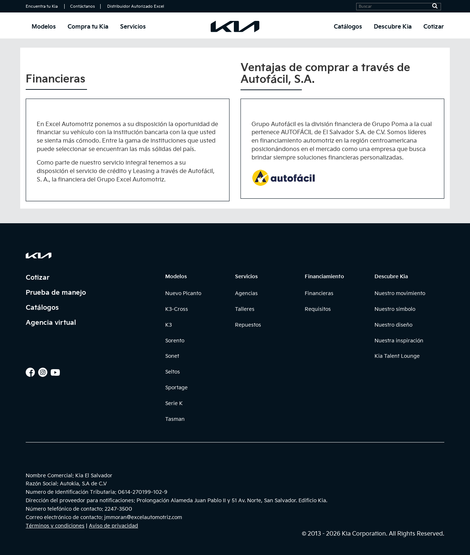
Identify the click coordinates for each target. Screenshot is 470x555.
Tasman (175, 419)
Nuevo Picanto (183, 293)
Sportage (176, 388)
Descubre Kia (391, 276)
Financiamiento (324, 276)
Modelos (176, 276)
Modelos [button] (44, 26)
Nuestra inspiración (399, 341)
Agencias (246, 293)
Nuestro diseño (393, 325)
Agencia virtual (51, 323)
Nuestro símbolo (395, 309)
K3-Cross (176, 309)
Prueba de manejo (56, 293)
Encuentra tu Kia (42, 6)
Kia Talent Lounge (397, 356)
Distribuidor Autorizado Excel (135, 6)
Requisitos (318, 309)
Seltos (172, 372)
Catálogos (348, 26)
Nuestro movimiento (400, 293)
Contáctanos (82, 6)
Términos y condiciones (55, 526)
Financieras (319, 293)
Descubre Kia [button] (393, 26)
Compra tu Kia (88, 26)
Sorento (174, 341)
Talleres (244, 309)
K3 (168, 325)
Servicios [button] (133, 26)
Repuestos (248, 325)
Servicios (246, 276)
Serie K (174, 403)
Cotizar (433, 26)
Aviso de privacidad (113, 526)
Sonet (172, 356)
